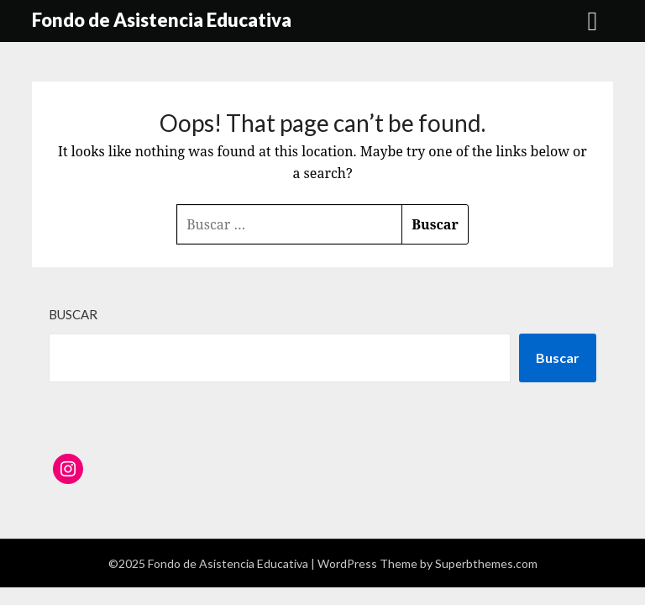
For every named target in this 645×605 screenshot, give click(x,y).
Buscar (73, 314)
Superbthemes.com (486, 563)
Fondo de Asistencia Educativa (161, 19)
